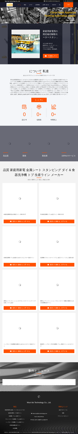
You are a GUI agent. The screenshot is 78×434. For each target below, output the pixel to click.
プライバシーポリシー (63, 416)
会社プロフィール (63, 410)
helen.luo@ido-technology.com (52, 1)
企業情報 (37, 4)
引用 (68, 4)
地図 (63, 413)
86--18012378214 (68, 1)
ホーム (19, 4)
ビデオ (30, 4)
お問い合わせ (46, 4)
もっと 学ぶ (39, 100)
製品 (25, 4)
